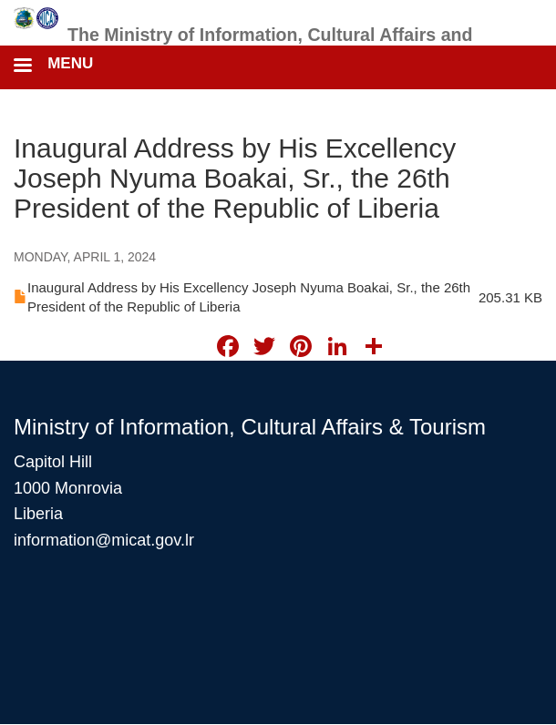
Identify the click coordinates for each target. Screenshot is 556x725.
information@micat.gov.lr (104, 540)
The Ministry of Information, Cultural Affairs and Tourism (270, 35)
